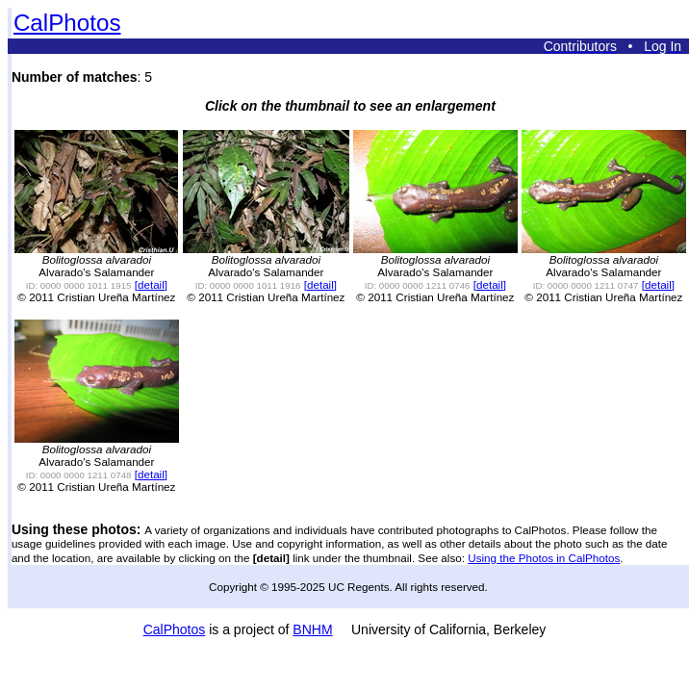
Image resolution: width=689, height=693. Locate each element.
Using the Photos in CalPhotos (544, 558)
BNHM (312, 629)
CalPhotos (67, 23)
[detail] (151, 284)
